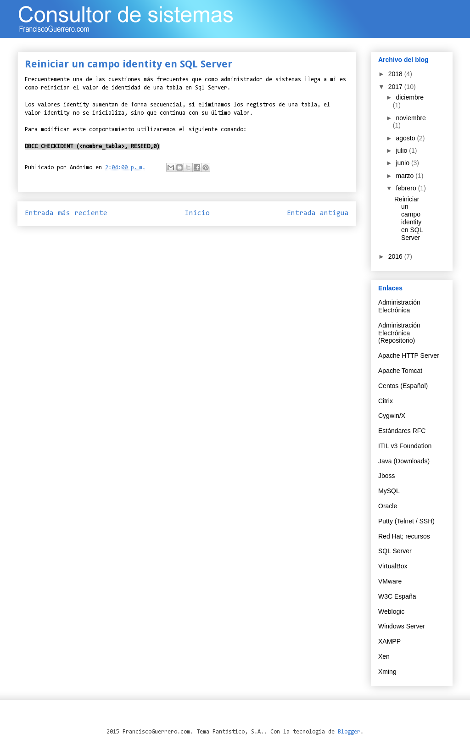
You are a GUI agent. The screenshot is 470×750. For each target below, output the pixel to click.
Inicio (197, 213)
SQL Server (395, 551)
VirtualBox (393, 566)
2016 (396, 256)
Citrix (385, 401)
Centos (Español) (403, 385)
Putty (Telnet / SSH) (406, 521)
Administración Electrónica (399, 306)
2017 (396, 86)
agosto (406, 138)
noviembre (410, 118)
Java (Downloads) (404, 461)
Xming (387, 671)
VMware (390, 581)
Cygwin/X (391, 415)
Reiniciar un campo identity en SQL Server (408, 218)
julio (402, 150)
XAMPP (389, 641)
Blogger (349, 732)
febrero (407, 188)
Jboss (386, 475)
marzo (405, 175)
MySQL (389, 490)
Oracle (387, 506)
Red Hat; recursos (404, 536)
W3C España (397, 596)
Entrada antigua (318, 213)
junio (403, 163)
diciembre (410, 97)
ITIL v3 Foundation (404, 446)
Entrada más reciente (66, 213)
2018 (396, 74)
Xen (384, 656)
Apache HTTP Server (408, 355)
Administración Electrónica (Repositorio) (399, 333)
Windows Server (401, 626)
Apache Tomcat (400, 370)
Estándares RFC (401, 430)
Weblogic (391, 611)
